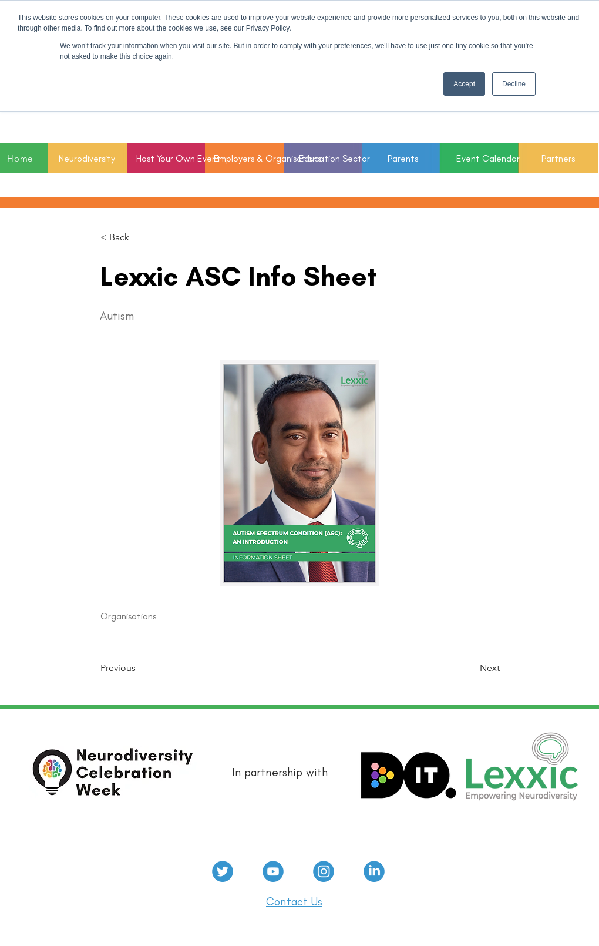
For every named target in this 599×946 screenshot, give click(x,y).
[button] (323, 158)
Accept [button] (464, 84)
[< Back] (139, 237)
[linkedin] (374, 871)
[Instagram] (323, 871)
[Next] (470, 668)
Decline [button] (514, 84)
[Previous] (139, 668)
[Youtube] (273, 871)
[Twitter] (222, 871)
